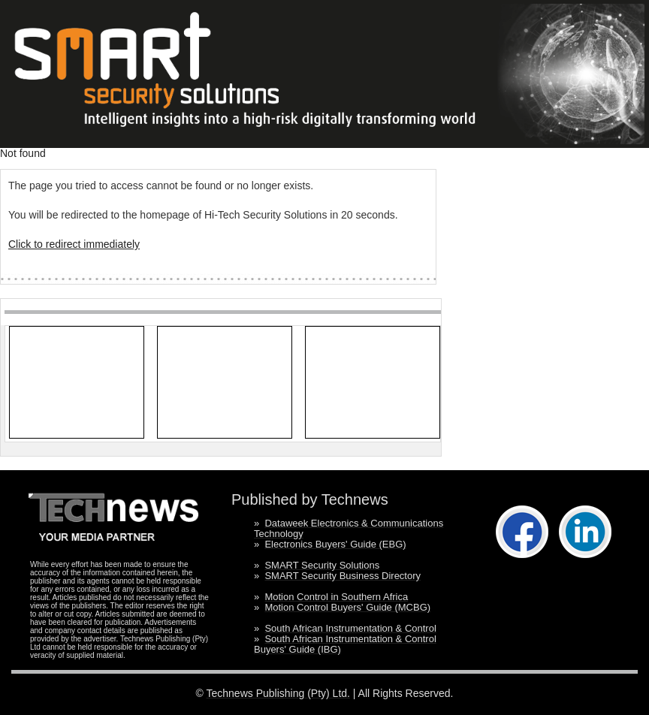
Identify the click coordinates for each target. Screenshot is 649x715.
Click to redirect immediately (74, 244)
